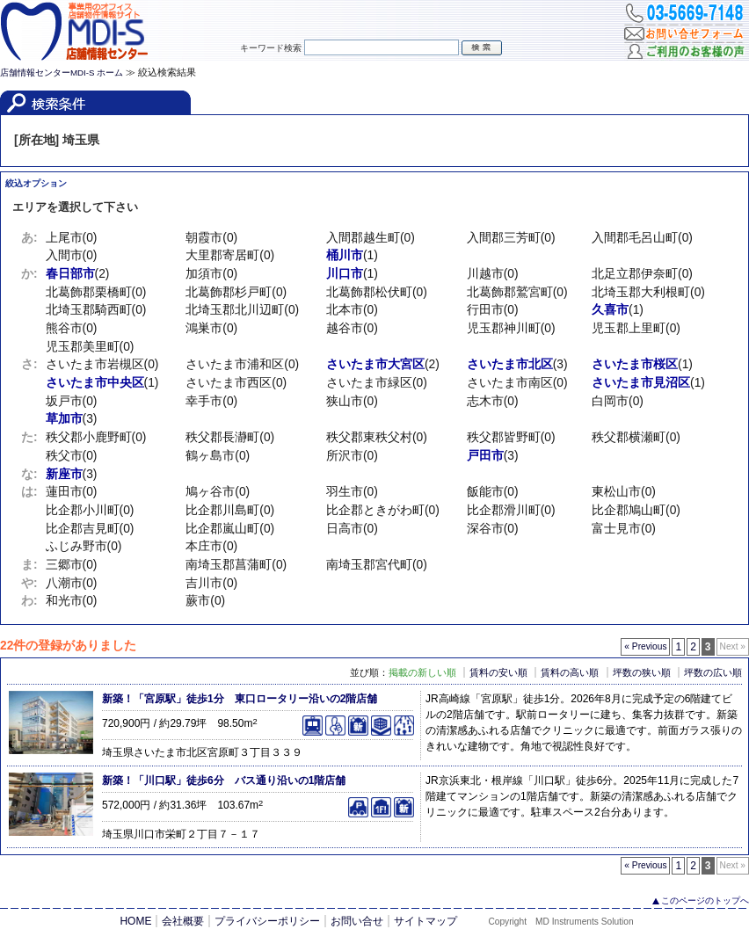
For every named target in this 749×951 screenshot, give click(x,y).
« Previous (645, 646)
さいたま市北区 (510, 364)
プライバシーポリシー (267, 921)
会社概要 (183, 921)
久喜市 (610, 309)
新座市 (64, 474)
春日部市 (70, 273)
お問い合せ (357, 921)
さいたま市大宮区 (375, 364)
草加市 (64, 418)
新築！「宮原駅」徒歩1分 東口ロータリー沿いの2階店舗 (239, 699)
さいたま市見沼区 (641, 382)
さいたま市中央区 (95, 382)
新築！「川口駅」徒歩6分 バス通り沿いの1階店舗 (223, 780)
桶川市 (344, 255)
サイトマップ (425, 921)
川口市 (344, 273)
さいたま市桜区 (635, 364)
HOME (135, 921)
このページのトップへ (705, 900)
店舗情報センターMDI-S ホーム (61, 72)
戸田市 (485, 455)
